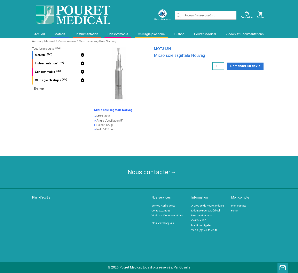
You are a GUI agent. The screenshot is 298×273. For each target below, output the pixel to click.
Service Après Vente (163, 205)
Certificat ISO (198, 220)
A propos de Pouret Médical (208, 205)
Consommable (118, 34)
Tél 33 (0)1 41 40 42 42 (204, 230)
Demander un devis (245, 66)
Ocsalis (184, 267)
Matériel (60, 34)
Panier (234, 210)
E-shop (179, 34)
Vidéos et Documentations (245, 34)
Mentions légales (201, 225)
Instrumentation (87, 34)
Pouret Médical (205, 34)
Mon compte (238, 205)
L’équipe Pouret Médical (205, 210)
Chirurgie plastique (151, 34)
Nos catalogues (162, 223)
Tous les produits (46, 48)
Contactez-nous (160, 210)
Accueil (39, 34)
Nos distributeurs (201, 215)
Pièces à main (67, 41)
